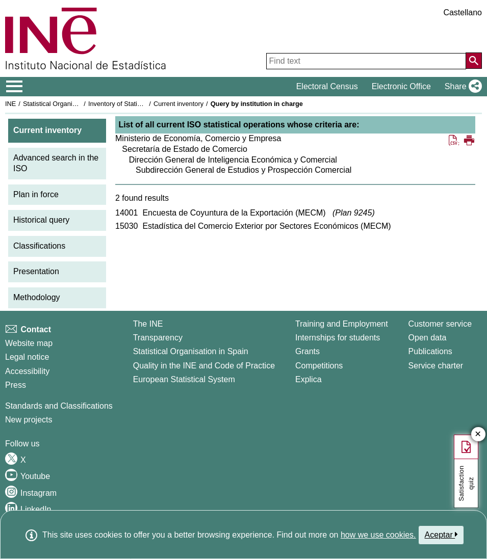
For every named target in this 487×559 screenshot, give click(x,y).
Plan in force (36, 194)
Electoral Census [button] (327, 86)
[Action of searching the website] (474, 60)
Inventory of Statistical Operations (137, 104)
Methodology (36, 297)
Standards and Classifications (59, 406)
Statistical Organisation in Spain (69, 104)
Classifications (39, 246)
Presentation (36, 271)
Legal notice (27, 357)
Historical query (41, 220)
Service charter (436, 365)
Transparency (158, 337)
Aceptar (441, 534)
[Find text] (366, 61)
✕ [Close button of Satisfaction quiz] (478, 434)
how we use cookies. (378, 534)
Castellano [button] (462, 12)
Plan (353, 212)
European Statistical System (184, 379)
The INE (148, 324)
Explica (308, 379)
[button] (461, 86)
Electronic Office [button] (401, 86)
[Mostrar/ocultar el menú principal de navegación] (14, 86)
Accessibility (27, 371)
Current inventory (178, 104)
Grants (307, 351)
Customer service (440, 324)
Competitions (319, 365)
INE (10, 104)
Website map (29, 343)
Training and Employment (341, 324)
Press (15, 385)
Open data (427, 337)
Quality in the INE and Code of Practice (204, 365)
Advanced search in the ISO (55, 163)
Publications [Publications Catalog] (430, 351)
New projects (28, 419)
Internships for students (337, 337)
